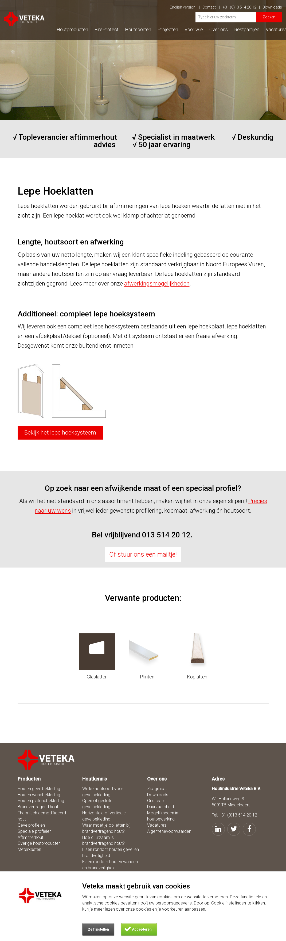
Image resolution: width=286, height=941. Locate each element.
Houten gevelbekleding (39, 788)
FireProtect (107, 29)
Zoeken (269, 17)
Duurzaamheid (160, 806)
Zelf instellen (98, 929)
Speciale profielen (35, 831)
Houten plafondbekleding (41, 800)
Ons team (156, 800)
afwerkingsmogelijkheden (157, 283)
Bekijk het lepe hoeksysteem (60, 432)
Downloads (272, 7)
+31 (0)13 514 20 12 (241, 7)
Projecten (168, 29)
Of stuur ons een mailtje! (143, 554)
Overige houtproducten (39, 843)
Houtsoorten (138, 29)
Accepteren (141, 929)
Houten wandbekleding (39, 794)
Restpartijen (246, 29)
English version (185, 7)
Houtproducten (72, 29)
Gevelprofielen (31, 825)
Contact (211, 7)
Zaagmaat (157, 788)
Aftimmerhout (30, 837)
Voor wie (194, 29)
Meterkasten (29, 849)
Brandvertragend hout (38, 806)
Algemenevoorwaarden (169, 831)
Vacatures (156, 825)
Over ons (218, 29)
